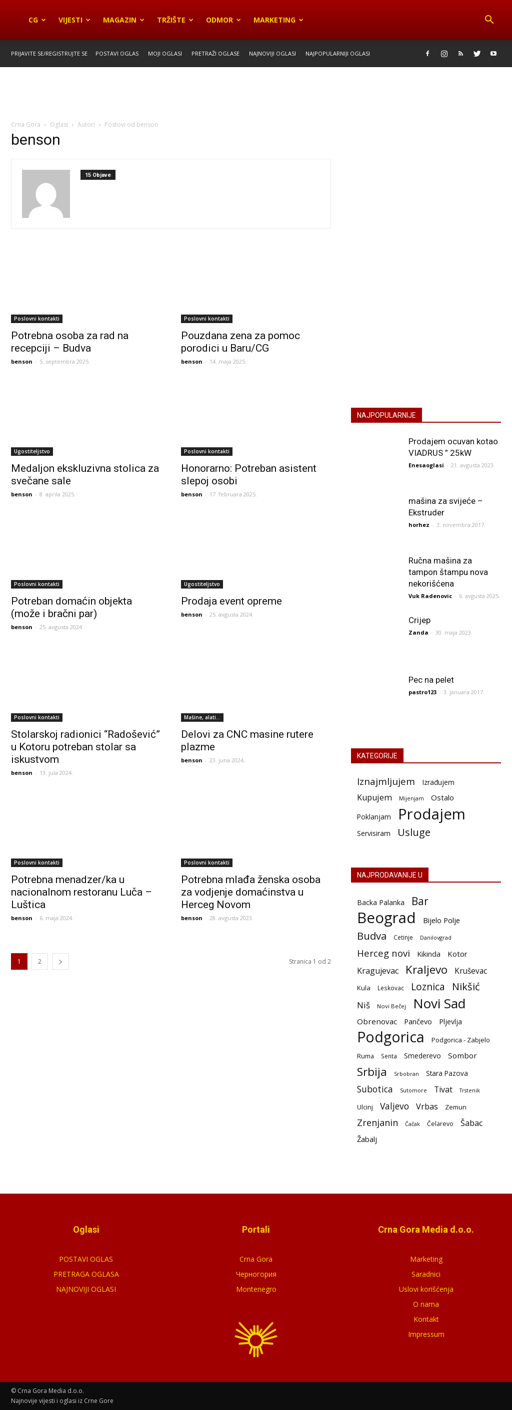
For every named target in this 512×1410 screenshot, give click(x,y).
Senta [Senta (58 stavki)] (389, 1056)
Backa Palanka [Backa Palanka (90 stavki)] (380, 902)
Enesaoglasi (426, 465)
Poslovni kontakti (37, 318)
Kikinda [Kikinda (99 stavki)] (428, 954)
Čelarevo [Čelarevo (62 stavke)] (440, 1123)
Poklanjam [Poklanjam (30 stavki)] (374, 816)
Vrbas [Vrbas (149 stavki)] (427, 1106)
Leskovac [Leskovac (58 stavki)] (391, 988)
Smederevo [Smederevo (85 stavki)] (422, 1055)
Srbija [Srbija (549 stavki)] (372, 1071)
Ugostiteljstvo (32, 451)
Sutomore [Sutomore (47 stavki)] (413, 1090)
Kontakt (426, 1319)
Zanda (418, 632)
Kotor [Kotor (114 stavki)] (458, 954)
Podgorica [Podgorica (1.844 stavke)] (390, 1037)
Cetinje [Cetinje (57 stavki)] (403, 937)
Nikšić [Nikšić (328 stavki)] (466, 986)
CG (37, 20)
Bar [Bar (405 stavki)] (420, 901)
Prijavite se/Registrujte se (49, 53)
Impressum (426, 1334)
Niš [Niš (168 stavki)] (363, 1005)
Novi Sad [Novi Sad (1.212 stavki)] (439, 1003)
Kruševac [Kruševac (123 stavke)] (470, 971)
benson (21, 361)
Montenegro (256, 1289)
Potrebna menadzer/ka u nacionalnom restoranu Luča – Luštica (81, 892)
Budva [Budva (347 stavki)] (371, 936)
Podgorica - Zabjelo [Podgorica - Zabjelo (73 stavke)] (461, 1039)
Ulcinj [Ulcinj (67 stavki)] (365, 1107)
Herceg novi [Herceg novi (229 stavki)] (383, 953)
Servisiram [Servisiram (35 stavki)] (373, 833)
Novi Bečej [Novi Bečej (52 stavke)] (391, 1006)
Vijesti (74, 20)
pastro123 (422, 692)
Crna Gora (256, 1259)
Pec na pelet (431, 680)
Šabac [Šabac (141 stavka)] (471, 1123)
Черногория (256, 1274)
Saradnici (426, 1274)
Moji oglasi (165, 53)
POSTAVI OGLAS (426, 297)
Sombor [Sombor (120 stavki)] (462, 1055)
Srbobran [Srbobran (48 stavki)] (406, 1073)
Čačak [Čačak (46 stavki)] (412, 1123)
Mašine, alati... (202, 717)
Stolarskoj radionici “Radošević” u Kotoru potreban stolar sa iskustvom (85, 746)
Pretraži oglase (216, 53)
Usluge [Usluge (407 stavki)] (414, 832)
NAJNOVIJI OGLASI (86, 1289)
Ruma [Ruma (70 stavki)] (365, 1055)
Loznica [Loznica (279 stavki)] (428, 986)
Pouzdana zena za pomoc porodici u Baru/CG (240, 342)
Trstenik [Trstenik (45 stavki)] (470, 1090)
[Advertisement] (256, 94)
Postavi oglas (117, 53)
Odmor (223, 20)
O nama (426, 1304)
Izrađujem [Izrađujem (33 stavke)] (438, 782)
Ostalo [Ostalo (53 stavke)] (442, 797)
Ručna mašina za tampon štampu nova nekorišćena (448, 572)
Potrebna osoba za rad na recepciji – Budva (69, 342)
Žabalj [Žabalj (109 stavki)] (367, 1139)
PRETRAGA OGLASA (86, 1274)
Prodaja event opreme (231, 601)
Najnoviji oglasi (272, 53)
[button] (489, 20)
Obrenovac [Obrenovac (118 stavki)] (377, 1021)
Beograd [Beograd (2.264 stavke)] (386, 918)
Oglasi (59, 124)
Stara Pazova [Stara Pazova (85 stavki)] (447, 1073)
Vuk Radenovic (430, 596)
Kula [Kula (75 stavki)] (363, 987)
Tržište (175, 20)
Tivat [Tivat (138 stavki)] (443, 1089)
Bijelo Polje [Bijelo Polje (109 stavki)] (441, 920)
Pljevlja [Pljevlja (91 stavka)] (450, 1021)
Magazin (123, 20)
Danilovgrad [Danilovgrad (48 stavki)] (436, 937)
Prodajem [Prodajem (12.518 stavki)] (432, 814)
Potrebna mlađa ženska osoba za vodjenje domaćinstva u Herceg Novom (250, 892)
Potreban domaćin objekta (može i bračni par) (71, 607)
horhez (419, 524)
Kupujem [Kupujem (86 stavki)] (374, 797)
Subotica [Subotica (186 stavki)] (375, 1089)
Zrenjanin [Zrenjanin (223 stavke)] (377, 1122)
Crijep (419, 620)
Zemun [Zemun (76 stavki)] (455, 1106)
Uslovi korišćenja (426, 1289)
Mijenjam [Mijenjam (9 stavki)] (411, 798)
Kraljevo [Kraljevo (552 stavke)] (427, 969)
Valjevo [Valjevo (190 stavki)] (394, 1106)
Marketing (279, 20)
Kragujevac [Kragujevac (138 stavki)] (377, 971)
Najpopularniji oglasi (338, 53)
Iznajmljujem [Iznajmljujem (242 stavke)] (386, 781)
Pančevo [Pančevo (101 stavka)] (418, 1021)
